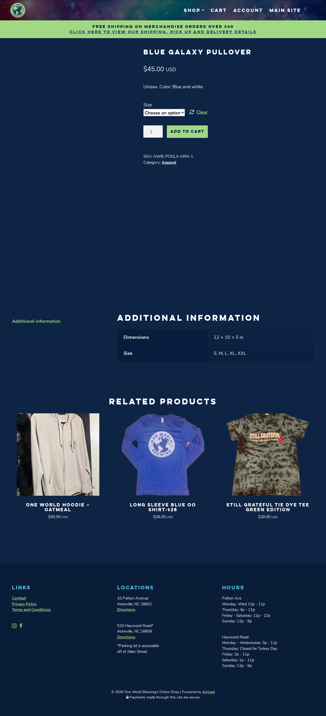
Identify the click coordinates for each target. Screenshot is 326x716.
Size (147, 105)
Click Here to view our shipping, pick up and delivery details (163, 32)
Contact (19, 594)
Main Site (285, 10)
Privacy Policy (24, 600)
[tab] (58, 317)
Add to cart (187, 131)
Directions (126, 605)
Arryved (208, 688)
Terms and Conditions (31, 605)
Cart (219, 10)
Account (248, 10)
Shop (192, 10)
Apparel (169, 163)
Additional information (36, 317)
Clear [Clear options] (202, 112)
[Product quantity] (153, 131)
